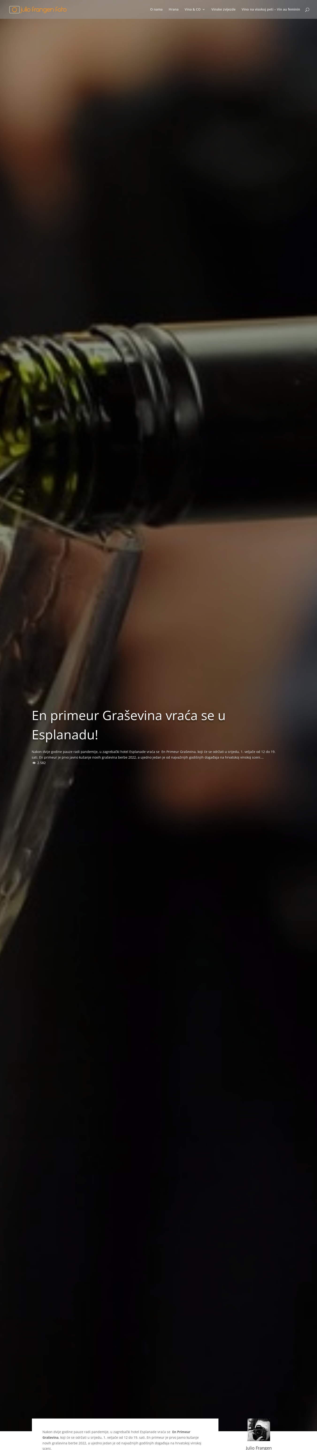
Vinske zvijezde (223, 10)
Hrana (174, 10)
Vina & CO (193, 10)
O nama (156, 10)
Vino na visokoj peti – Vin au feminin (271, 10)
